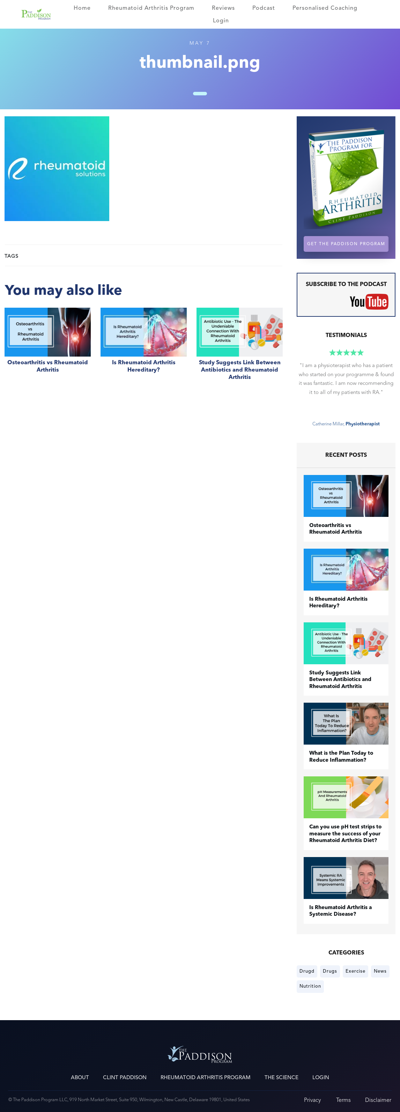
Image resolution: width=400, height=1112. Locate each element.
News (380, 971)
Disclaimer (378, 1100)
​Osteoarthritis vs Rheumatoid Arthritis (48, 348)
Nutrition (310, 986)
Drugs (330, 971)
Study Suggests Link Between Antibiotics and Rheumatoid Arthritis (240, 348)
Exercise (355, 971)
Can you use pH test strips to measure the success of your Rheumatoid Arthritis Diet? (345, 834)
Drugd (306, 971)
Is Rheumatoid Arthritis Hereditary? (144, 348)
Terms (343, 1100)
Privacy (312, 1100)
